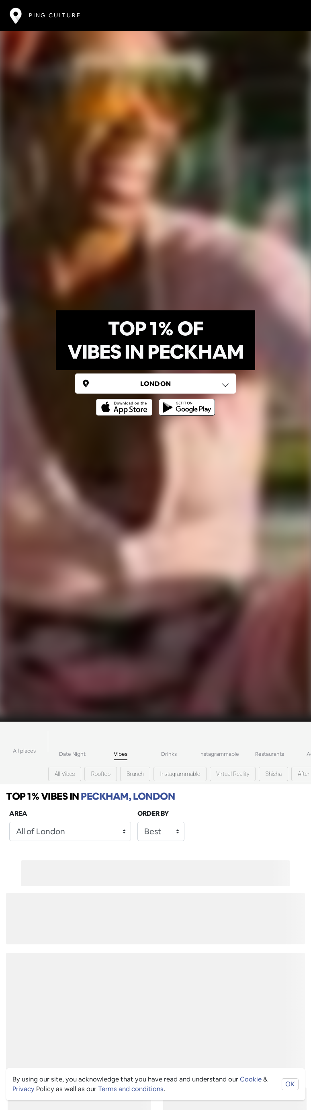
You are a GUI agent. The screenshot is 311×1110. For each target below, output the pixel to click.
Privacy (23, 1089)
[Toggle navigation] (289, 15)
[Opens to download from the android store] (185, 401)
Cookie (251, 1079)
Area (18, 813)
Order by (153, 813)
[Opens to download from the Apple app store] (126, 401)
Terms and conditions (131, 1089)
